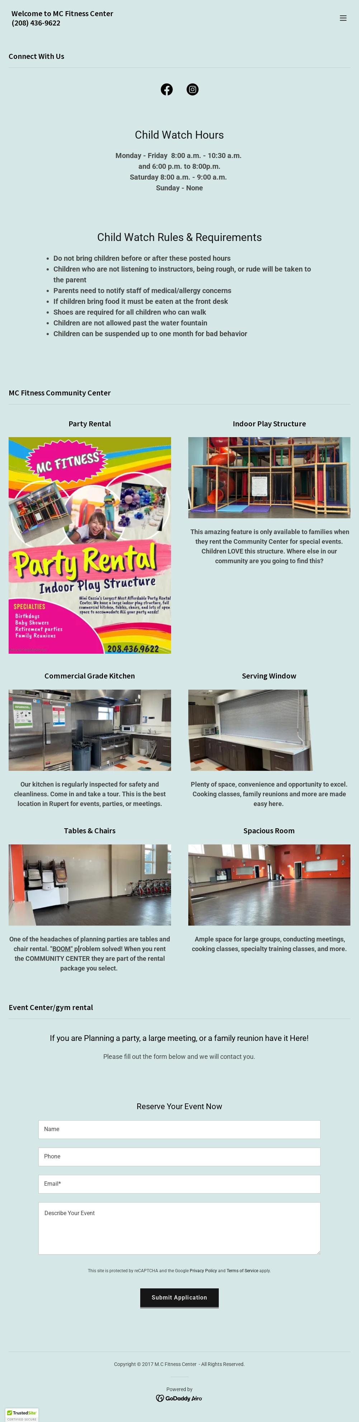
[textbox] (179, 1129)
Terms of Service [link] (242, 1270)
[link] (62, 23)
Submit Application (179, 1297)
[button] (343, 18)
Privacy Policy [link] (203, 1270)
